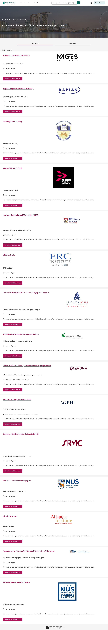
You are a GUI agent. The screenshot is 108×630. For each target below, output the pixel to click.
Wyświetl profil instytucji (12, 79)
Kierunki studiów (25, 3)
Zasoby (37, 3)
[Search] (78, 2)
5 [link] (60, 627)
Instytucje (35, 43)
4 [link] (57, 627)
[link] (24, 19)
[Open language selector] (91, 2)
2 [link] (50, 627)
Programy (72, 43)
